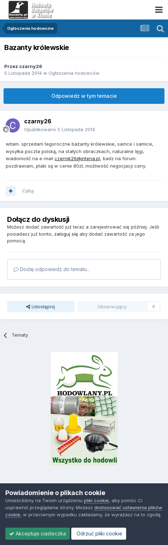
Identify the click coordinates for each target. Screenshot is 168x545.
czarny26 (30, 66)
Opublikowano (59, 129)
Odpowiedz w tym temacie (84, 96)
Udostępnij (40, 306)
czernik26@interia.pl (77, 158)
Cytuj (28, 190)
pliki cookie (96, 500)
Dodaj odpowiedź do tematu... (51, 269)
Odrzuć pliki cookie (98, 533)
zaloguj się (66, 234)
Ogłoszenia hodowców (74, 73)
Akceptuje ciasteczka (37, 533)
